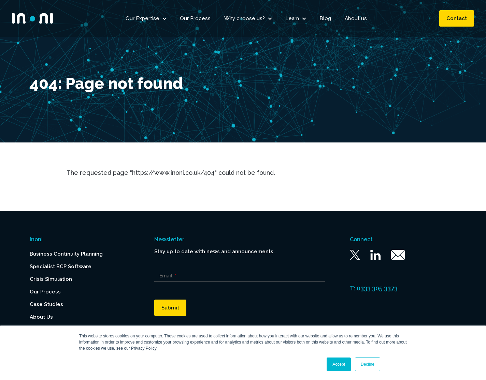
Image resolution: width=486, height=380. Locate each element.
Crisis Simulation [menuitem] (51, 279)
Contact (456, 19)
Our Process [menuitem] (195, 19)
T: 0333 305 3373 (374, 288)
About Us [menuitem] (41, 317)
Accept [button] (338, 364)
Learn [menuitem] (292, 19)
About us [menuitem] (356, 19)
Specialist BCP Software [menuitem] (60, 266)
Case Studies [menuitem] (46, 304)
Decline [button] (367, 364)
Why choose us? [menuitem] (244, 19)
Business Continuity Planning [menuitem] (66, 254)
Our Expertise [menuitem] (142, 19)
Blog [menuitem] (325, 19)
